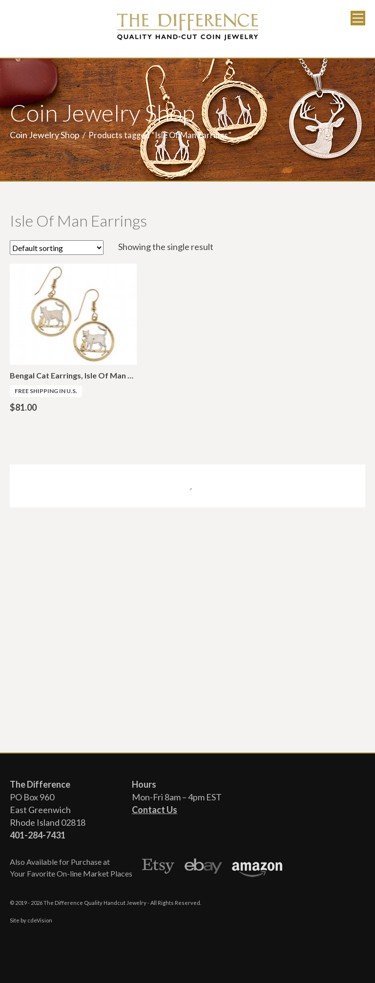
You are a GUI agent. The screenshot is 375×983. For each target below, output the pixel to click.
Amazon (257, 867)
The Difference (187, 27)
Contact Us (154, 809)
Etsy (158, 867)
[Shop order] (57, 247)
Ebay (203, 867)
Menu (358, 18)
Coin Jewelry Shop (45, 134)
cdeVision (39, 920)
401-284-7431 (37, 835)
